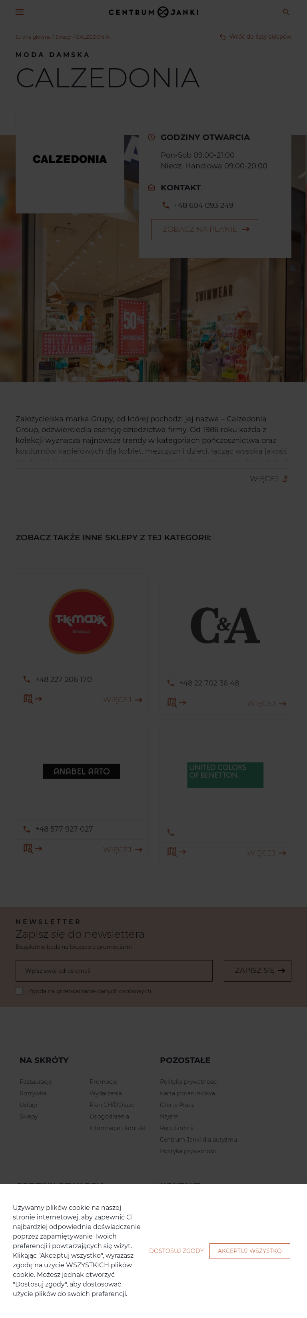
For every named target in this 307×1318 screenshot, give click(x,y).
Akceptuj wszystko (250, 1251)
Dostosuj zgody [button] (176, 1251)
